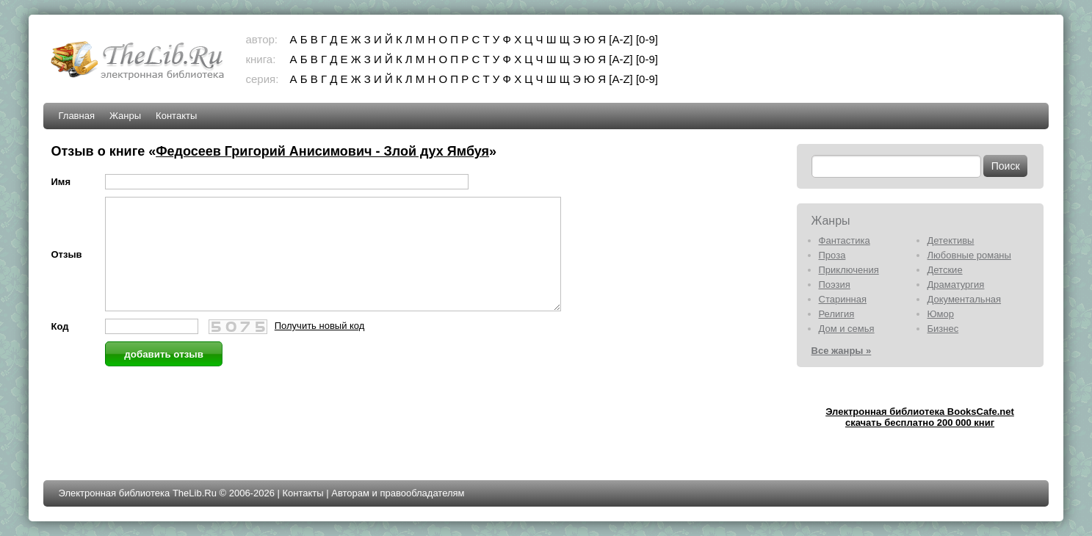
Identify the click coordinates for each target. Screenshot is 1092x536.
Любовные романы (969, 255)
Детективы (951, 240)
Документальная (965, 299)
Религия (837, 313)
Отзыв (66, 265)
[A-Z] (621, 39)
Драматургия (956, 284)
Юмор (941, 313)
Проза (832, 255)
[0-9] (647, 39)
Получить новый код (320, 347)
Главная (76, 115)
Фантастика (844, 240)
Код (59, 348)
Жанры (125, 115)
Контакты (176, 115)
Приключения (849, 269)
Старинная (843, 299)
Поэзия (834, 284)
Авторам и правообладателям (397, 493)
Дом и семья (847, 328)
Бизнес (943, 328)
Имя (60, 181)
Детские (945, 269)
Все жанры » (841, 350)
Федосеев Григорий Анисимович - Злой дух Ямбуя (322, 151)
